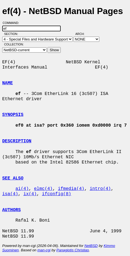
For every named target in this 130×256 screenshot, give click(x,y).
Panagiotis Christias (72, 250)
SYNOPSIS (12, 115)
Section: (12, 34)
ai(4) (22, 189)
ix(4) (30, 194)
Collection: (14, 44)
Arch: (82, 34)
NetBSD (91, 246)
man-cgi (43, 250)
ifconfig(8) (56, 194)
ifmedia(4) (71, 189)
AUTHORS (11, 210)
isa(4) (10, 194)
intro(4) (100, 189)
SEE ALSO (12, 178)
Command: (12, 22)
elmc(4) (43, 189)
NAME (7, 83)
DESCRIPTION (16, 141)
